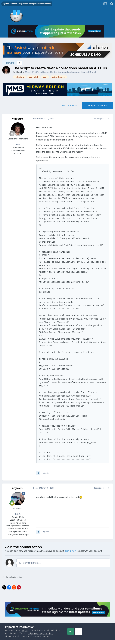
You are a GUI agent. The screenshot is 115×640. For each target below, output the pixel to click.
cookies (24, 630)
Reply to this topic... (30, 556)
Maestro (20, 72)
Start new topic (69, 105)
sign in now (70, 544)
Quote (45, 466)
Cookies (67, 617)
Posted (42, 118)
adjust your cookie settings (44, 633)
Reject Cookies (99, 631)
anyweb (17, 481)
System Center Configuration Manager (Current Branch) (69, 72)
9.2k (18, 507)
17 (18, 144)
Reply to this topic (97, 105)
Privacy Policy (53, 617)
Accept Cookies (75, 631)
